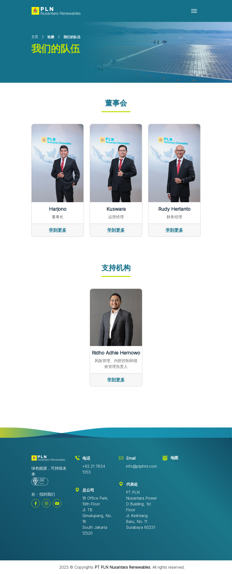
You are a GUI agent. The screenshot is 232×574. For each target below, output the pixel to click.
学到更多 (57, 230)
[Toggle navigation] (194, 11)
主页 (34, 37)
